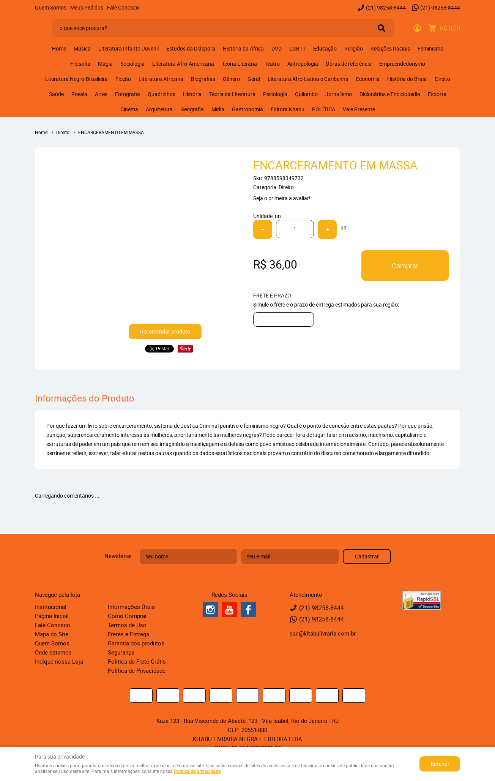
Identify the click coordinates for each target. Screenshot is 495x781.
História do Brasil (407, 78)
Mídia (217, 109)
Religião (353, 48)
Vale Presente (359, 109)
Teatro (272, 63)
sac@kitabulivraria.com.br (323, 633)
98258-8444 (386, 7)
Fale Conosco (123, 7)
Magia (105, 63)
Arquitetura (159, 109)
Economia (368, 78)
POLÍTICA (323, 109)
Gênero (231, 78)
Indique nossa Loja (59, 661)
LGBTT (297, 48)
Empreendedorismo (402, 63)
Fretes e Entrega (128, 634)
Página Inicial (52, 616)
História (192, 94)
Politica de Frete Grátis (137, 661)
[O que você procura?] (381, 28)
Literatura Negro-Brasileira (76, 78)
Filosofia (80, 63)
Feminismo (430, 48)
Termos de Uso (127, 625)
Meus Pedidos (86, 7)
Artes (101, 94)
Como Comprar (127, 616)
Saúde (56, 94)
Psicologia (275, 94)
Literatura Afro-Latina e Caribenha (308, 78)
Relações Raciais (390, 48)
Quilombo (306, 94)
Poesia (79, 94)
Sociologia (132, 63)
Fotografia (127, 94)
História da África (243, 48)
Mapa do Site (51, 634)
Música (82, 48)
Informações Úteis (131, 606)
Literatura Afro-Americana (183, 63)
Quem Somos (50, 7)
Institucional (50, 606)
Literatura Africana (161, 78)
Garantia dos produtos (136, 643)
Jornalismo (338, 94)
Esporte (437, 94)
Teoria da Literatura (232, 94)
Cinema (129, 109)
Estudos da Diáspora (190, 48)
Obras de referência (349, 63)
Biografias (203, 78)
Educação (325, 48)
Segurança (121, 652)
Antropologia (302, 63)
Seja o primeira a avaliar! (282, 198)
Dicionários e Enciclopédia (389, 94)
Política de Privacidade (137, 670)
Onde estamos (53, 652)
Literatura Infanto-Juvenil (128, 48)
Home (59, 48)
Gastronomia (247, 109)
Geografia (192, 109)
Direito (442, 78)
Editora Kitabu (287, 109)
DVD (276, 48)
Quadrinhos (161, 94)
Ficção (123, 78)
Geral (253, 78)
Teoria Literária (239, 63)
